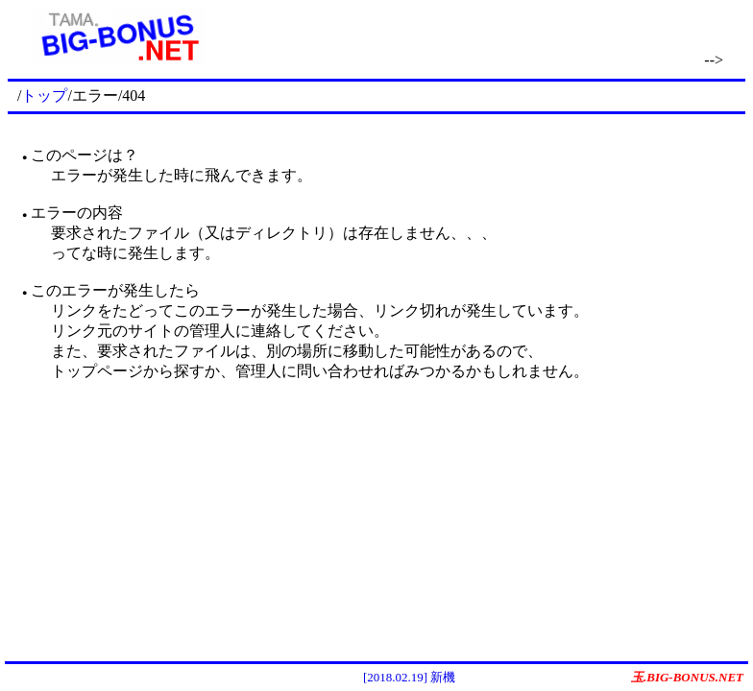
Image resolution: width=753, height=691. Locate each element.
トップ (44, 95)
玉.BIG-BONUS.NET (687, 677)
